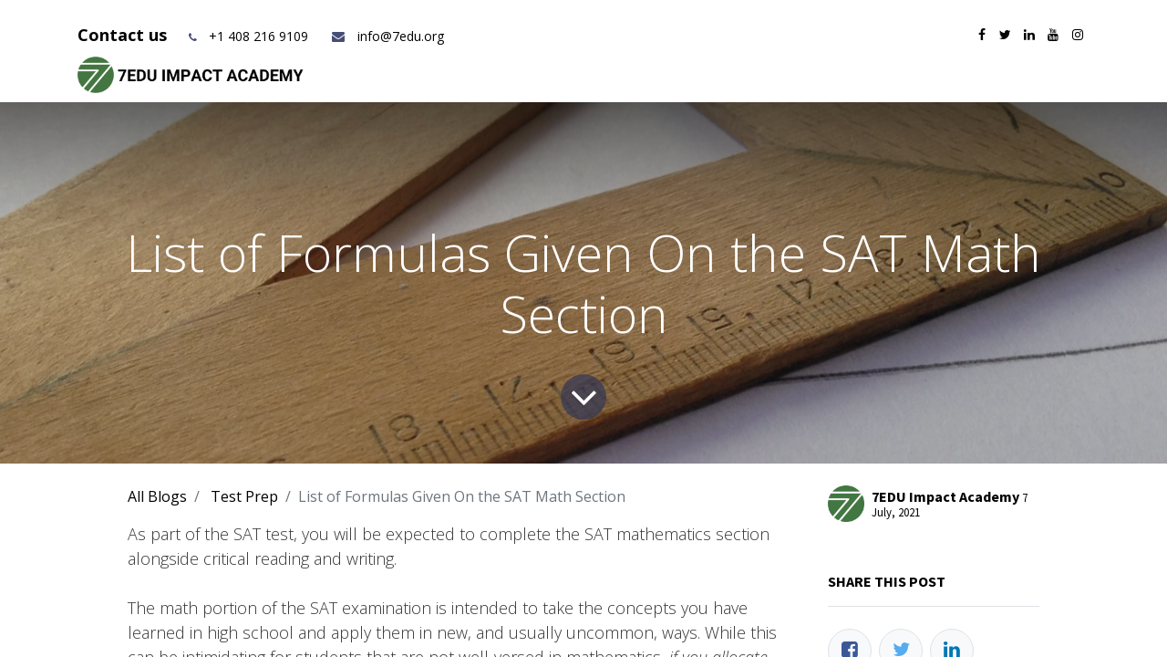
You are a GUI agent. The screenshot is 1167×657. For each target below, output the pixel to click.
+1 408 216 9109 (258, 36)
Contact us (124, 35)
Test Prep (244, 496)
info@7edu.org (387, 36)
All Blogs (157, 496)
